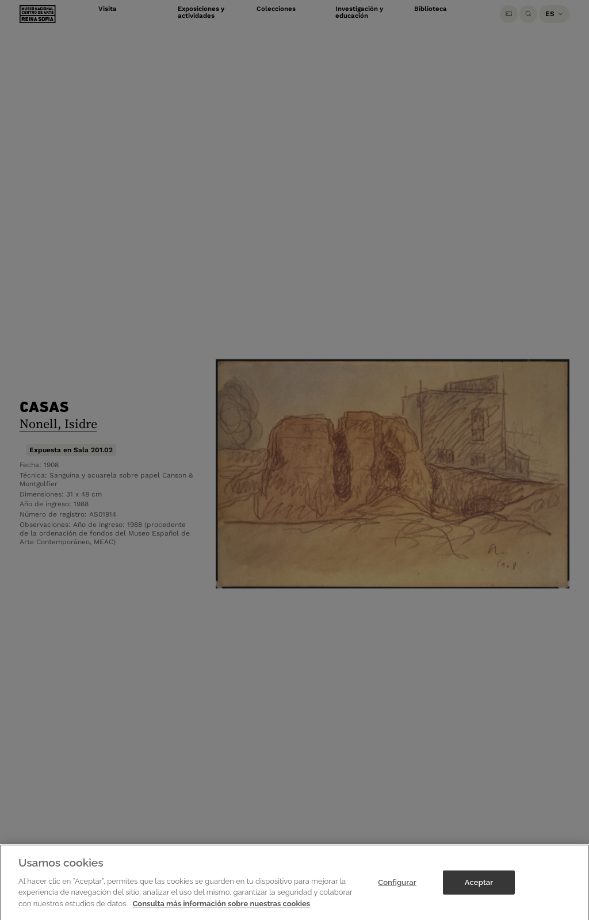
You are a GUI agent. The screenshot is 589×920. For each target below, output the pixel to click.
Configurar (397, 888)
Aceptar (479, 888)
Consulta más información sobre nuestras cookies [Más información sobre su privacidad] (221, 909)
